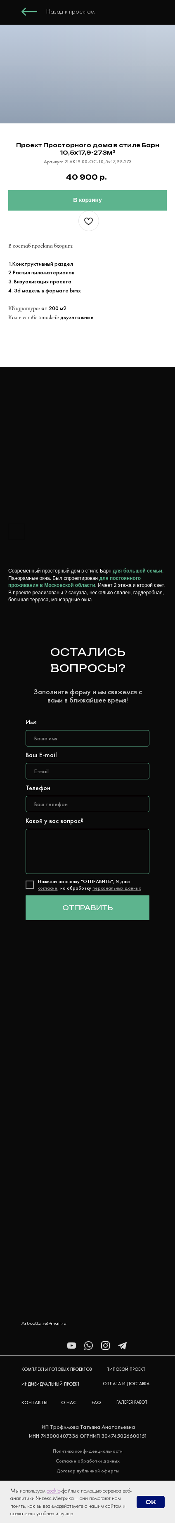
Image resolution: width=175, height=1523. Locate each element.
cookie (53, 1490)
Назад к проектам (70, 11)
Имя (31, 722)
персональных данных (116, 888)
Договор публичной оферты (88, 1470)
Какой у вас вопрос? (54, 820)
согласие (47, 888)
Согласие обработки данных (88, 1461)
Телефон (38, 788)
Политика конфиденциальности (88, 1451)
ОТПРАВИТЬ (87, 908)
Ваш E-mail (41, 755)
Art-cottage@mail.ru (43, 1323)
